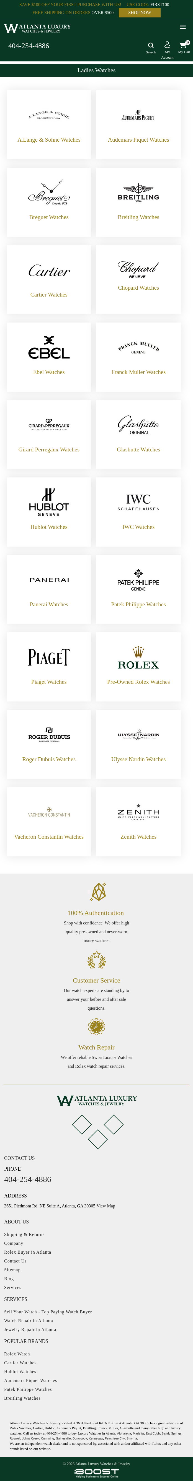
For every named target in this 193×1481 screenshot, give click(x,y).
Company (13, 1243)
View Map (106, 1206)
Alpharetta (124, 1433)
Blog (9, 1278)
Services (12, 1287)
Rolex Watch (17, 1354)
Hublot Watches (20, 1371)
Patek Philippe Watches (28, 1389)
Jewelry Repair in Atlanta (30, 1329)
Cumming (47, 1438)
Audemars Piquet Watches (30, 1380)
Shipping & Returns (24, 1234)
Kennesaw (96, 1438)
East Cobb (153, 1433)
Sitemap (12, 1269)
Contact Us (15, 1261)
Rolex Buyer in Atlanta (27, 1252)
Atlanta (110, 1433)
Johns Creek (30, 1438)
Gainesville (63, 1438)
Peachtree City (115, 1438)
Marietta (138, 1433)
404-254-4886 (28, 46)
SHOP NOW (139, 12)
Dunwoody (80, 1438)
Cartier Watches (20, 1362)
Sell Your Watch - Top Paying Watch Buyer (48, 1311)
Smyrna (132, 1438)
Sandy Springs (172, 1433)
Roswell (15, 1438)
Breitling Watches (22, 1398)
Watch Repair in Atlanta (28, 1320)
